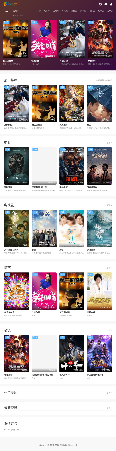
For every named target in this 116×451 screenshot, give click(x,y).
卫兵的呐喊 (92, 187)
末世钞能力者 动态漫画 (42, 375)
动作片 (47, 11)
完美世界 (63, 125)
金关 (34, 250)
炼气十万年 (64, 375)
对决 (61, 250)
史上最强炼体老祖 (95, 375)
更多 (109, 143)
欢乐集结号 (9, 312)
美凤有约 (91, 312)
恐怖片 (74, 11)
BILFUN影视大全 (11, 429)
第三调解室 (8, 61)
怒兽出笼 (63, 187)
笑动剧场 (35, 61)
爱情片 (56, 11)
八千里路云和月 (11, 250)
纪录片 (101, 11)
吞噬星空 (92, 61)
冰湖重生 (91, 250)
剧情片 (110, 11)
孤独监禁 (8, 187)
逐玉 (89, 125)
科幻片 (65, 11)
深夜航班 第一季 (39, 187)
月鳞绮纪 (63, 61)
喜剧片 (92, 11)
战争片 (83, 11)
